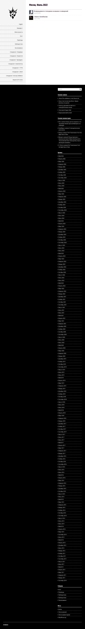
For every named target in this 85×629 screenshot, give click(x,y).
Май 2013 (61, 540)
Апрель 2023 (62, 256)
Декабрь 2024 (62, 202)
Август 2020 (62, 337)
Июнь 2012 (61, 548)
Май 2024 (61, 221)
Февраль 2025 (62, 196)
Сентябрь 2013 (63, 534)
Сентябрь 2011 (63, 559)
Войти (60, 609)
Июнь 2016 (61, 472)
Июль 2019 (61, 372)
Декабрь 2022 (62, 267)
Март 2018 (61, 415)
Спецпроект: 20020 (17, 72)
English (21, 24)
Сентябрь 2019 (63, 367)
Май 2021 (61, 315)
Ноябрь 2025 (62, 172)
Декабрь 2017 (62, 423)
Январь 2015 (62, 507)
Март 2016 (61, 480)
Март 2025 (61, 194)
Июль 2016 (61, 469)
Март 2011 (61, 572)
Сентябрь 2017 (63, 431)
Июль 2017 (61, 437)
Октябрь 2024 (62, 207)
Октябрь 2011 (62, 556)
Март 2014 (61, 531)
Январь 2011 (62, 577)
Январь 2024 (62, 231)
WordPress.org (62, 617)
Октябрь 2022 (62, 272)
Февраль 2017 (62, 450)
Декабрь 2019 (62, 358)
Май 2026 (61, 156)
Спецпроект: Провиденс (16, 60)
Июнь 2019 (61, 375)
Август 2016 (62, 467)
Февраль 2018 (62, 418)
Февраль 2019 (62, 386)
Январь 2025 (62, 199)
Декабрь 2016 (62, 456)
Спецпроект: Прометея (16, 56)
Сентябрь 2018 (63, 399)
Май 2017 (61, 442)
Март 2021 (61, 321)
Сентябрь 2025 (63, 177)
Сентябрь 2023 (63, 242)
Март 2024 (61, 226)
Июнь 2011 (61, 564)
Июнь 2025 (61, 185)
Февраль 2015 (62, 505)
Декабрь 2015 (62, 488)
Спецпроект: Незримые (16, 52)
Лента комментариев (64, 614)
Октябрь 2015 (62, 491)
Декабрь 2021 (62, 296)
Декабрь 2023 (62, 234)
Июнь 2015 (61, 496)
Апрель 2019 (62, 380)
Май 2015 (61, 499)
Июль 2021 (61, 310)
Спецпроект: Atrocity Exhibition (14, 75)
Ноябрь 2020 (62, 329)
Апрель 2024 (62, 223)
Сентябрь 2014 (63, 515)
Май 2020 (61, 345)
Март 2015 (61, 502)
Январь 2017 (62, 453)
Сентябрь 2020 (63, 334)
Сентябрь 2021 (63, 304)
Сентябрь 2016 (63, 464)
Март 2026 (61, 161)
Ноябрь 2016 (62, 459)
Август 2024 (62, 213)
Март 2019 (61, 383)
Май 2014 (61, 526)
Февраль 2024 (62, 229)
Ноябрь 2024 (62, 204)
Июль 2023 (61, 248)
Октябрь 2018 (62, 396)
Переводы (20, 40)
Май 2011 (61, 567)
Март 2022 (61, 288)
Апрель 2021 (62, 318)
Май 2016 (61, 475)
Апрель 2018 (62, 413)
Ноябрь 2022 (62, 269)
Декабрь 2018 (62, 391)
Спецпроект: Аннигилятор (15, 64)
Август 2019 (62, 369)
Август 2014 (62, 518)
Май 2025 (61, 188)
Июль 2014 (61, 521)
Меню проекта (19, 32)
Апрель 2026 (62, 158)
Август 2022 (62, 275)
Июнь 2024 (61, 218)
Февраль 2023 (62, 261)
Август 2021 (62, 307)
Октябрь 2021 (62, 302)
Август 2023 (62, 245)
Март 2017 (61, 448)
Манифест (20, 28)
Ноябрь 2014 (62, 510)
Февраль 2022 (62, 291)
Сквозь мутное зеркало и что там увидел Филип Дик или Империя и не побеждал (70, 123)
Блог (21, 36)
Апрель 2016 (62, 477)
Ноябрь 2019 (62, 361)
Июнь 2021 (61, 312)
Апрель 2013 (62, 542)
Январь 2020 (62, 356)
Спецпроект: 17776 (17, 68)
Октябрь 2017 (62, 429)
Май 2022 (61, 283)
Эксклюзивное (19, 48)
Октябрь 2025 (62, 175)
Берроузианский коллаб (65, 112)
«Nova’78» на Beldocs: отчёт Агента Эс (69, 98)
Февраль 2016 (62, 483)
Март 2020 (61, 350)
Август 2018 (62, 402)
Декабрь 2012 (62, 545)
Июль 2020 (61, 340)
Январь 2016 (62, 486)
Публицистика (19, 44)
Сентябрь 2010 (63, 580)
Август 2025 (62, 180)
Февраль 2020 (62, 353)
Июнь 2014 (61, 523)
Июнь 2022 (61, 280)
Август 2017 (62, 434)
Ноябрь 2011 (62, 553)
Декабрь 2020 (62, 326)
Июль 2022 (61, 277)
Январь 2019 (62, 388)
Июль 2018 (61, 404)
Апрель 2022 (62, 286)
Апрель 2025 (62, 191)
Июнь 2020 (61, 342)
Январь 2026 (62, 167)
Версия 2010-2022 (18, 80)
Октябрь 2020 (62, 331)
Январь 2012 (62, 550)
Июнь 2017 (61, 440)
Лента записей (62, 612)
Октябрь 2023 (62, 240)
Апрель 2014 (62, 529)
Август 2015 (62, 494)
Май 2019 (61, 377)
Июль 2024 (61, 215)
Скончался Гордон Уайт (65, 110)
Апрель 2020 (62, 348)
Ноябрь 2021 (62, 299)
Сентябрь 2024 (63, 210)
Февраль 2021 (62, 323)
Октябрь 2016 (62, 461)
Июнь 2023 (61, 250)
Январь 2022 (62, 294)
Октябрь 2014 (62, 513)
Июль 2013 (61, 537)
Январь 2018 (62, 421)
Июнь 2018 (61, 407)
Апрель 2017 (62, 445)
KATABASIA (5, 624)
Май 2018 (61, 410)
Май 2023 (61, 253)
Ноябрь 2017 (62, 426)
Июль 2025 (61, 183)
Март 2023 (61, 258)
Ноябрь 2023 (62, 237)
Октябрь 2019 (62, 364)
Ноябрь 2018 (62, 394)
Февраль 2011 (62, 575)
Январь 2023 (62, 264)
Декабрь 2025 (62, 169)
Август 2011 (62, 561)
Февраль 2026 (62, 164)
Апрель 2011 (62, 569)
